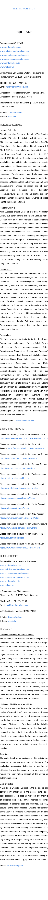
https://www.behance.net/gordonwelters (17, 468)
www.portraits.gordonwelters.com (14, 55)
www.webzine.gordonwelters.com (14, 51)
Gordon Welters (15, 113)
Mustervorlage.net (15, 865)
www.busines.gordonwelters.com (14, 59)
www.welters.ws (7, 67)
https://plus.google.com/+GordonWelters (17, 498)
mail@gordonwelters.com (17, 87)
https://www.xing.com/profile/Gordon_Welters (19, 518)
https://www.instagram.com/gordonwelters (18, 458)
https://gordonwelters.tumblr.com (14, 478)
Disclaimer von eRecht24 (25, 421)
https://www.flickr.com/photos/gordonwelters (19, 488)
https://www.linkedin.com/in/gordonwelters (18, 528)
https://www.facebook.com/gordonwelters (26, 448)
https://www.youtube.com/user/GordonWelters (20, 548)
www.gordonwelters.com (10, 47)
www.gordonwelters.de (10, 63)
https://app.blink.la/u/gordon (12, 538)
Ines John (12, 117)
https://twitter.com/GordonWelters (14, 508)
